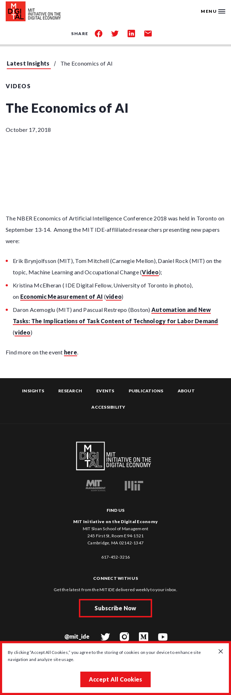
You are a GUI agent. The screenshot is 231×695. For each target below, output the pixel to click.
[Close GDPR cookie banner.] (221, 651)
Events (105, 390)
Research (70, 390)
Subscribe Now (115, 608)
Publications (146, 390)
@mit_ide (77, 636)
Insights (33, 390)
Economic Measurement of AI (61, 296)
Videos (18, 86)
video (114, 296)
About (186, 390)
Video (150, 272)
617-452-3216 (115, 557)
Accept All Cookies (116, 679)
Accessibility (108, 407)
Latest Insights (28, 63)
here (70, 352)
